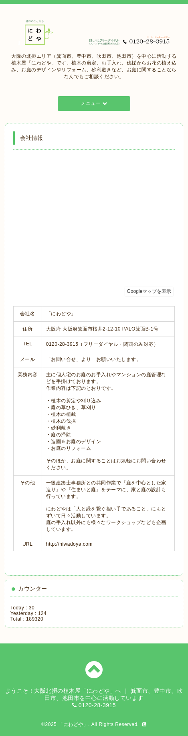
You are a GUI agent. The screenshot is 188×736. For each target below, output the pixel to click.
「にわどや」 (73, 724)
